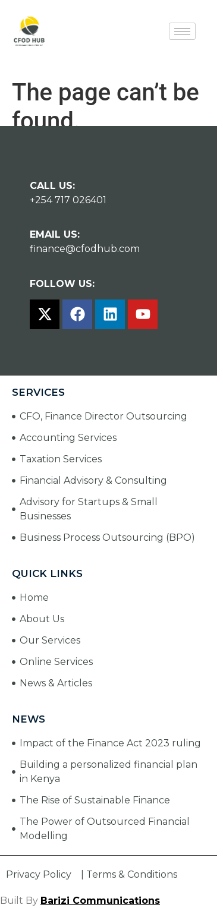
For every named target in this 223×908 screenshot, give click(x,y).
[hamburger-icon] (182, 31)
